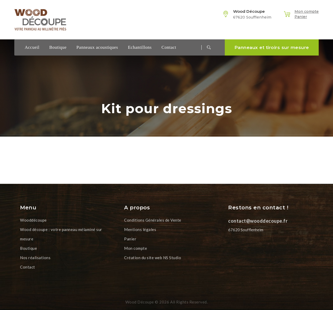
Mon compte (306, 11)
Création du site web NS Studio (152, 257)
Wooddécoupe (33, 220)
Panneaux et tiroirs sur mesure (271, 47)
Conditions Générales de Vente (152, 220)
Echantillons (140, 47)
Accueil (32, 47)
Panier (300, 16)
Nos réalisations (35, 257)
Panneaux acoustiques (97, 47)
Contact (169, 47)
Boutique (57, 47)
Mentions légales (140, 229)
